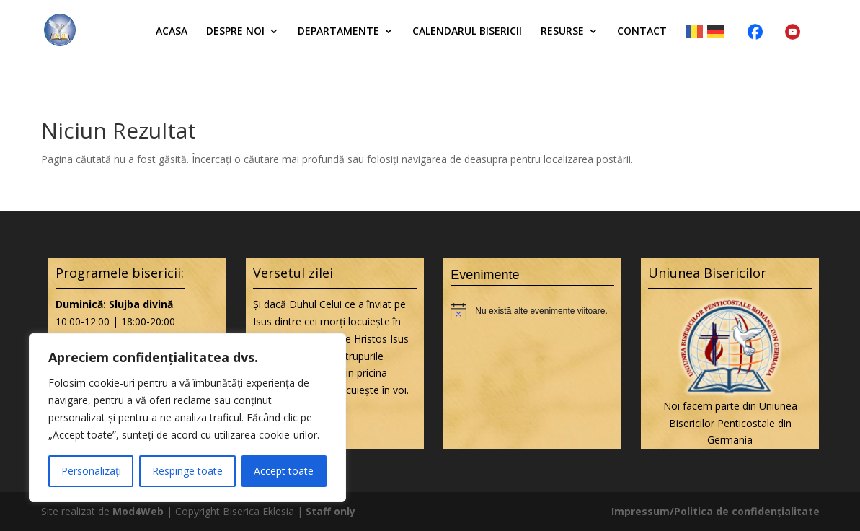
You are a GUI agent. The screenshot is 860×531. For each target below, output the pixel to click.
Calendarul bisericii (467, 32)
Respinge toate (187, 471)
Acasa (171, 32)
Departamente (338, 32)
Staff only (330, 511)
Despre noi (235, 32)
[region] (187, 417)
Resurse (562, 32)
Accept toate (284, 471)
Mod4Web (138, 511)
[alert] (532, 311)
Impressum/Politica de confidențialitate (715, 511)
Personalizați (91, 471)
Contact (642, 32)
